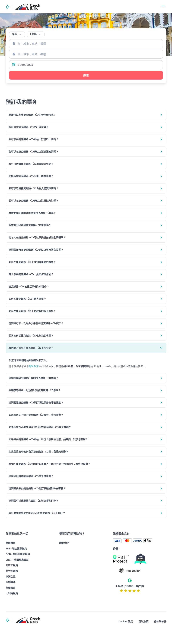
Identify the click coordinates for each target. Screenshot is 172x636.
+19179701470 (105, 6)
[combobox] (86, 43)
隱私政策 (37, 367)
